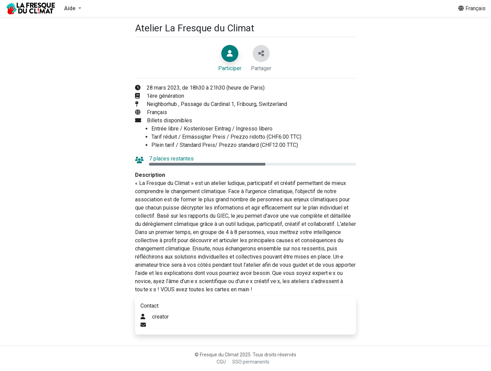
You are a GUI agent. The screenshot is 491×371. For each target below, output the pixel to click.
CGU (221, 362)
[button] (72, 8)
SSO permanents (250, 362)
